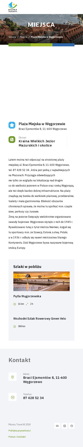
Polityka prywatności (20, 430)
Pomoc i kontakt (17, 436)
